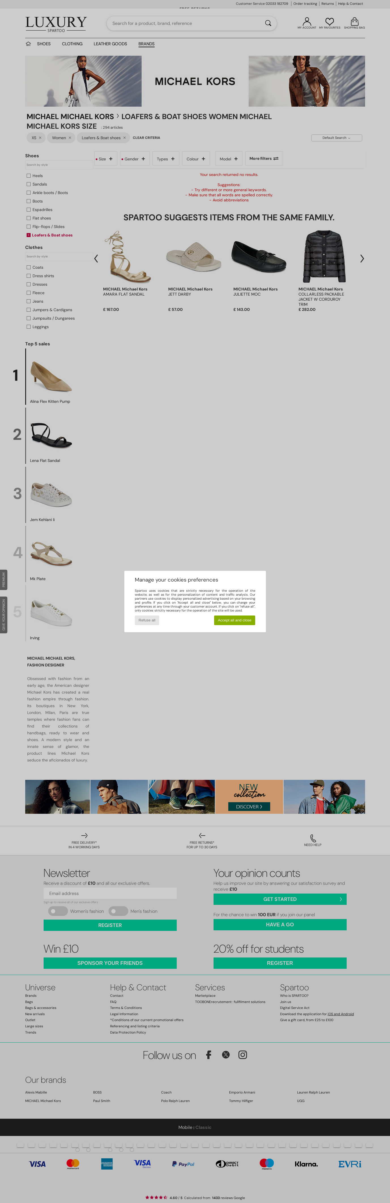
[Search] (268, 23)
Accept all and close (235, 620)
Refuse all (146, 620)
